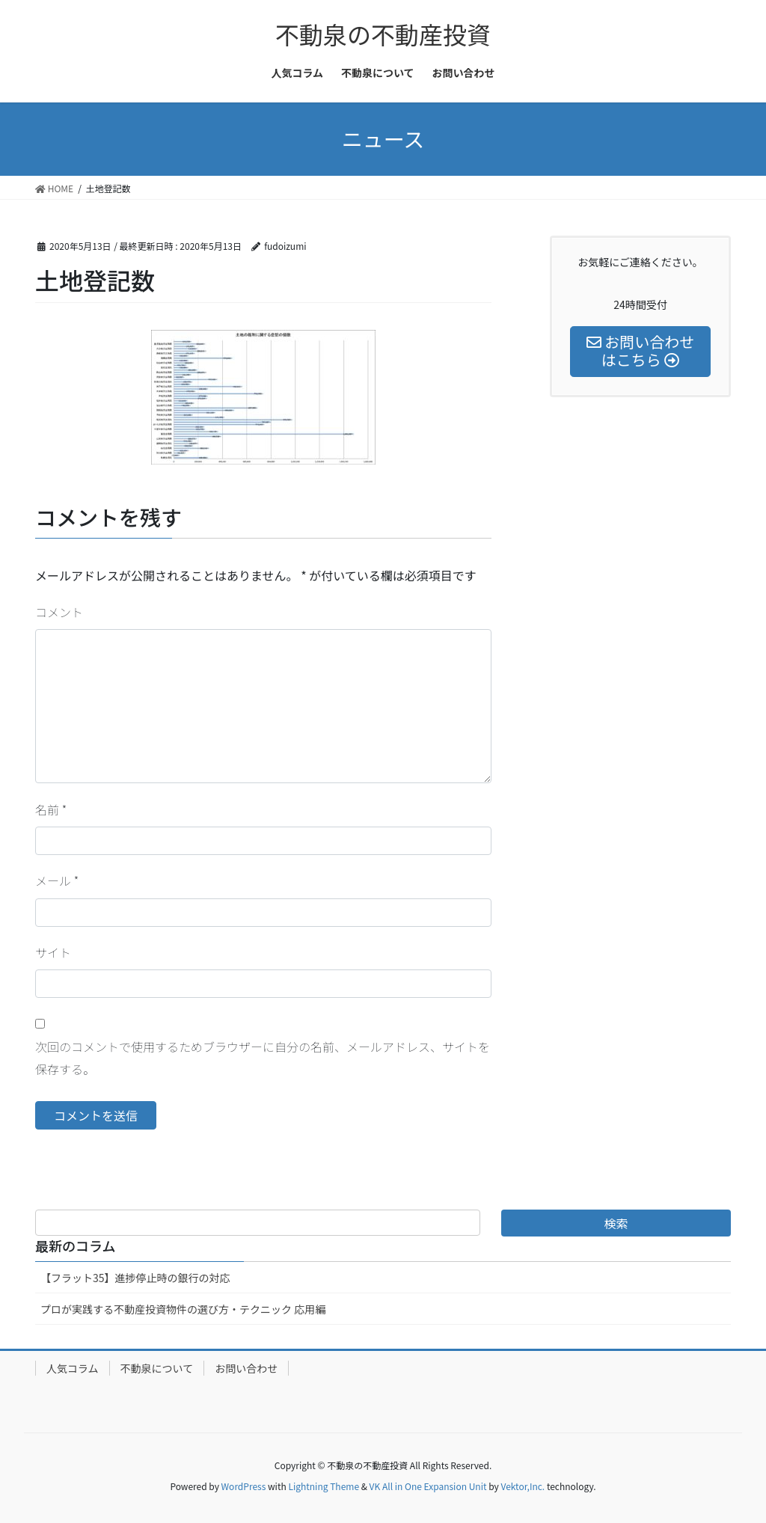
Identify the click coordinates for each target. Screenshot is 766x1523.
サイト (53, 952)
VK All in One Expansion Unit (428, 1486)
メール (57, 880)
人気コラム (72, 1368)
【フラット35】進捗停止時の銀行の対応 (135, 1277)
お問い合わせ (246, 1368)
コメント (59, 612)
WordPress (243, 1486)
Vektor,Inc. (522, 1486)
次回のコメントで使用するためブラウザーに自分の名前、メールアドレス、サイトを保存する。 (262, 1058)
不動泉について (157, 1368)
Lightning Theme (323, 1486)
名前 (51, 809)
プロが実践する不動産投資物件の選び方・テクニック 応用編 (182, 1309)
